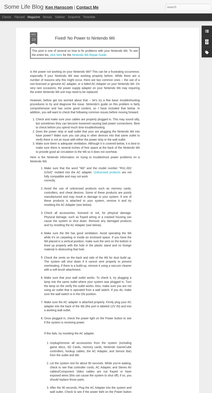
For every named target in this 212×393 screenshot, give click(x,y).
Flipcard (19, 17)
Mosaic (47, 17)
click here (56, 37)
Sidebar (60, 17)
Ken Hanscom (59, 7)
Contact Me (87, 7)
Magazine (34, 17)
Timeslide (89, 17)
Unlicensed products (107, 155)
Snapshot (74, 17)
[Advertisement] (162, 80)
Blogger (119, 390)
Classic (6, 17)
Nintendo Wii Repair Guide (89, 37)
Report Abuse (131, 390)
